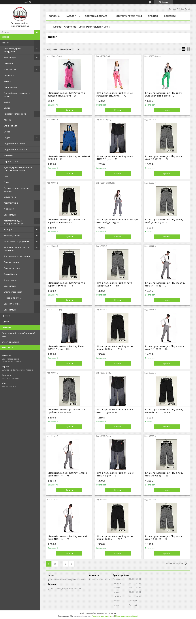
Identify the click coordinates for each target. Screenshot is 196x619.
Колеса (7, 119)
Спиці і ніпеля (10, 125)
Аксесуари (9, 208)
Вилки (7, 101)
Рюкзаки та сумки (12, 297)
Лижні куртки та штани (90, 27)
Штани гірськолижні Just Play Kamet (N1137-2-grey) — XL (115, 411)
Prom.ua (112, 613)
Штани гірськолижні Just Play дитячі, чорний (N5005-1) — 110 (115, 347)
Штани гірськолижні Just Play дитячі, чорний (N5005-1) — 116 (66, 284)
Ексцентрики (10, 196)
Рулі (6, 176)
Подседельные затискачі (16, 149)
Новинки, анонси (12, 235)
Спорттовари (10, 280)
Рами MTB (8, 155)
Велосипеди (10, 57)
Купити (69, 110)
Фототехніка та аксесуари (17, 256)
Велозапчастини (12, 268)
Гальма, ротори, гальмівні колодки (16, 189)
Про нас (5, 315)
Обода (7, 131)
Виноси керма (10, 87)
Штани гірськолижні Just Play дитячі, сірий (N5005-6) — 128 (164, 474)
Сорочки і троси (11, 161)
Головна (54, 16)
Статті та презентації (129, 16)
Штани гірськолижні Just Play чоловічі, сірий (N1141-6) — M (67, 537)
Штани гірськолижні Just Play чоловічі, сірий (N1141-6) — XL (67, 474)
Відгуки (5, 321)
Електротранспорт (13, 291)
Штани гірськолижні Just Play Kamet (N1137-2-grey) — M (115, 157)
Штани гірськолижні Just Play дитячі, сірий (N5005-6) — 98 (164, 537)
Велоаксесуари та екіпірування (12, 50)
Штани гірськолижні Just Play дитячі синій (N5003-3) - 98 (69, 157)
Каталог (71, 16)
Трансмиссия (10, 69)
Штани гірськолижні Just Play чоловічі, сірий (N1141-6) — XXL (165, 347)
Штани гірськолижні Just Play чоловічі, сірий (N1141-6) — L (165, 284)
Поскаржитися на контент (103, 616)
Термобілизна (10, 274)
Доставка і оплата (96, 16)
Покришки (9, 75)
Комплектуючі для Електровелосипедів (14, 222)
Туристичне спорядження (16, 241)
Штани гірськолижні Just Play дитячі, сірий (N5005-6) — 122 (164, 157)
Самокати (8, 63)
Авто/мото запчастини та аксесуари (16, 248)
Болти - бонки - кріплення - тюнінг (17, 94)
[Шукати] (37, 32)
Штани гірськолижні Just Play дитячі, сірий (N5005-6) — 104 (66, 411)
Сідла (6, 182)
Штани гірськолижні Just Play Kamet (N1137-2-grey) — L (115, 474)
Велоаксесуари (11, 262)
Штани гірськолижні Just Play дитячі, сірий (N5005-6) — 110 (115, 284)
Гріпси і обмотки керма (15, 113)
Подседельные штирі (14, 143)
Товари (5, 42)
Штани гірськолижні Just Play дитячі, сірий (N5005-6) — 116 (164, 221)
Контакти (170, 16)
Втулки (7, 107)
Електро (8, 229)
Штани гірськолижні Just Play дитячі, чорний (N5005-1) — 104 (164, 411)
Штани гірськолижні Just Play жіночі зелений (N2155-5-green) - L (163, 94)
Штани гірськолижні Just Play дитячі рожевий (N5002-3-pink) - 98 (66, 94)
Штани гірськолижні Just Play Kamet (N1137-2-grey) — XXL (66, 347)
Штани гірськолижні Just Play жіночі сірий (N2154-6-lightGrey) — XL (117, 221)
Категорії (57, 27)
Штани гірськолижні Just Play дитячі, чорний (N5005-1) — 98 (66, 221)
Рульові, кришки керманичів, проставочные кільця (18, 169)
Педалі (7, 137)
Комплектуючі (11, 202)
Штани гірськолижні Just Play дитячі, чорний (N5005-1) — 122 (115, 537)
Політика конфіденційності (126, 616)
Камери (7, 81)
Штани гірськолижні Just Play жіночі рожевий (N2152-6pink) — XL (114, 94)
